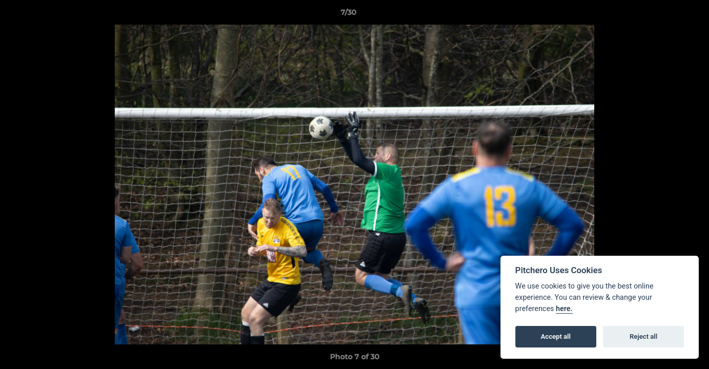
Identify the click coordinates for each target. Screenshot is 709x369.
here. (564, 308)
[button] (666, 14)
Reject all (643, 336)
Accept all (556, 336)
